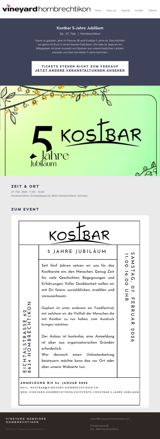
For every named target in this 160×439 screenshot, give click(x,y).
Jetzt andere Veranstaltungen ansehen (80, 70)
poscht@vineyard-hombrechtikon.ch (109, 418)
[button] (111, 10)
